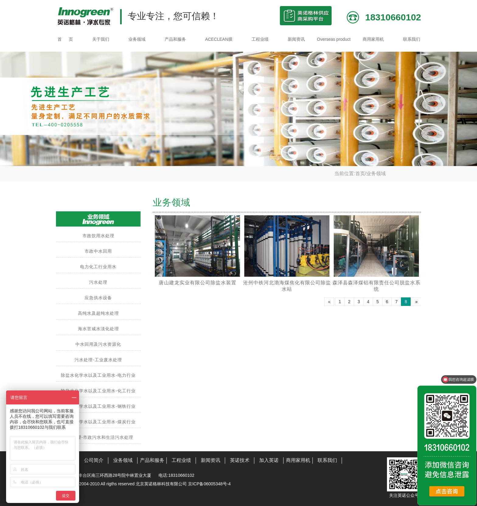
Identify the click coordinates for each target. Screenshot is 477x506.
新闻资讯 (296, 39)
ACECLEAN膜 (218, 39)
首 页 (65, 39)
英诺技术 (239, 460)
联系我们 (411, 39)
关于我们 (100, 39)
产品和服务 (175, 39)
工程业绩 (260, 39)
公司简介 (93, 460)
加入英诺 (269, 460)
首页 (360, 173)
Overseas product (334, 39)
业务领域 (136, 39)
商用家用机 (373, 39)
